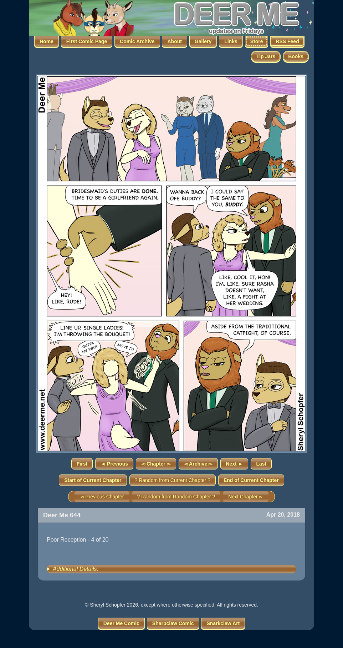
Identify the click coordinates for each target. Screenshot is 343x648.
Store (256, 41)
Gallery (203, 41)
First (82, 464)
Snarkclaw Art (223, 623)
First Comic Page (86, 41)
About (174, 41)
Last (261, 464)
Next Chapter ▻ (245, 496)
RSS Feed (287, 41)
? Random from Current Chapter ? (172, 480)
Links (230, 41)
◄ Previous (114, 464)
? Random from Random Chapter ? (176, 496)
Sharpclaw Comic (173, 623)
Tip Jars (265, 56)
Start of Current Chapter (92, 480)
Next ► (234, 464)
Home (46, 41)
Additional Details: (75, 569)
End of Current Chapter (251, 480)
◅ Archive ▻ (198, 464)
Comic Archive (137, 41)
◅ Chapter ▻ (156, 464)
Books (295, 56)
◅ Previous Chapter (102, 496)
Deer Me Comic (121, 623)
